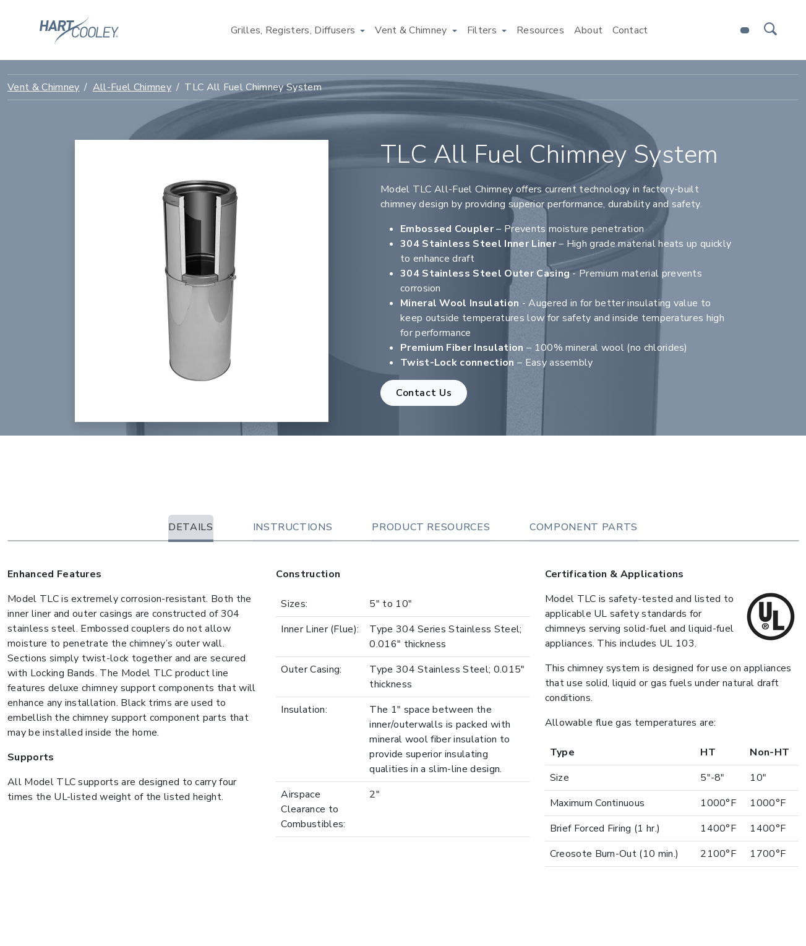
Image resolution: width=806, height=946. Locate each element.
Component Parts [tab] (583, 527)
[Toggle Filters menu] (504, 30)
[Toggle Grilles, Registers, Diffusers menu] (362, 30)
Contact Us (424, 393)
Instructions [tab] (293, 527)
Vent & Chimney (43, 87)
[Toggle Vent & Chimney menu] (454, 30)
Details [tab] (190, 527)
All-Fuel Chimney (132, 87)
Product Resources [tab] (431, 527)
